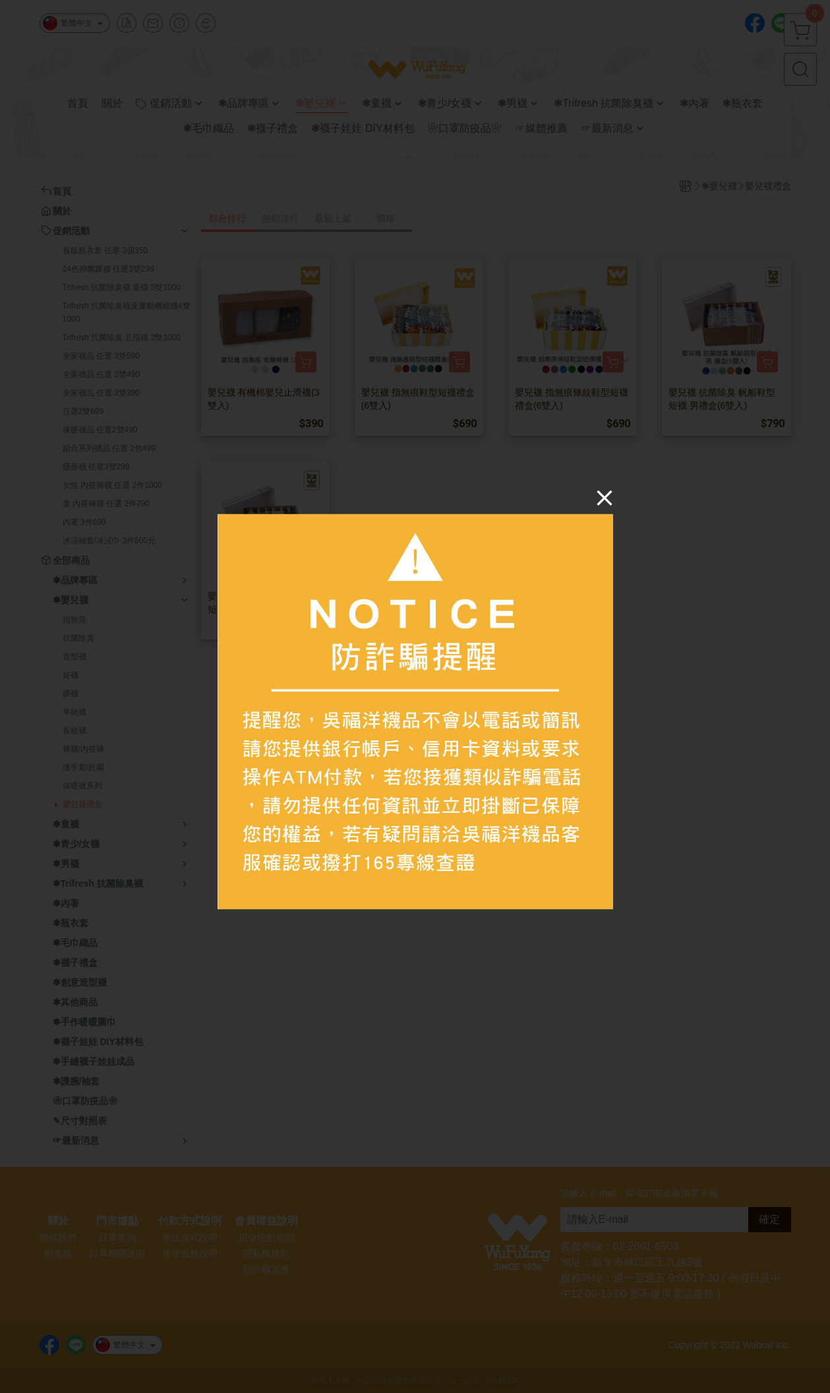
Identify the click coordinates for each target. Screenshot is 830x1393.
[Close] (604, 497)
